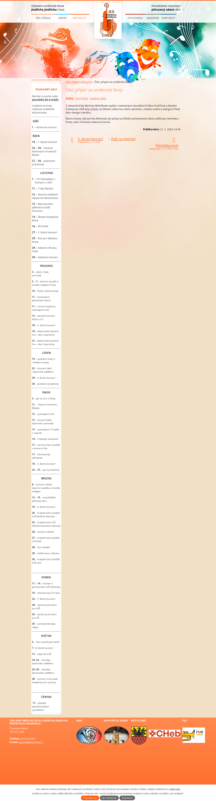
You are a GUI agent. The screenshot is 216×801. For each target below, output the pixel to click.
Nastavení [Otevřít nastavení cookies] (127, 797)
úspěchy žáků (98, 98)
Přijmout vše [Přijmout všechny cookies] (90, 797)
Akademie (153, 18)
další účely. (175, 789)
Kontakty (168, 18)
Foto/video (135, 18)
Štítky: (70, 98)
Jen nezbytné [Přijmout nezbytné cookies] (109, 797)
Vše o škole (43, 18)
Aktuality (79, 18)
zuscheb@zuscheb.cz (30, 742)
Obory (62, 18)
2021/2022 (81, 98)
